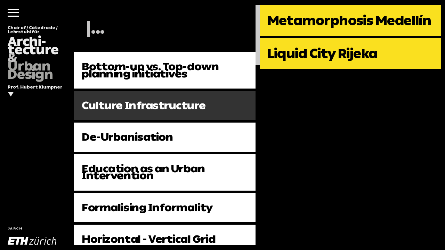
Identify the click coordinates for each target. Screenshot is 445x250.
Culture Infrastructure (143, 105)
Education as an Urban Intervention (143, 172)
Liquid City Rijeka (322, 53)
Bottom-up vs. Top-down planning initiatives (150, 70)
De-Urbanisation (127, 137)
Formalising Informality (147, 207)
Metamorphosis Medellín (349, 20)
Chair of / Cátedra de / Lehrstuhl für (33, 53)
